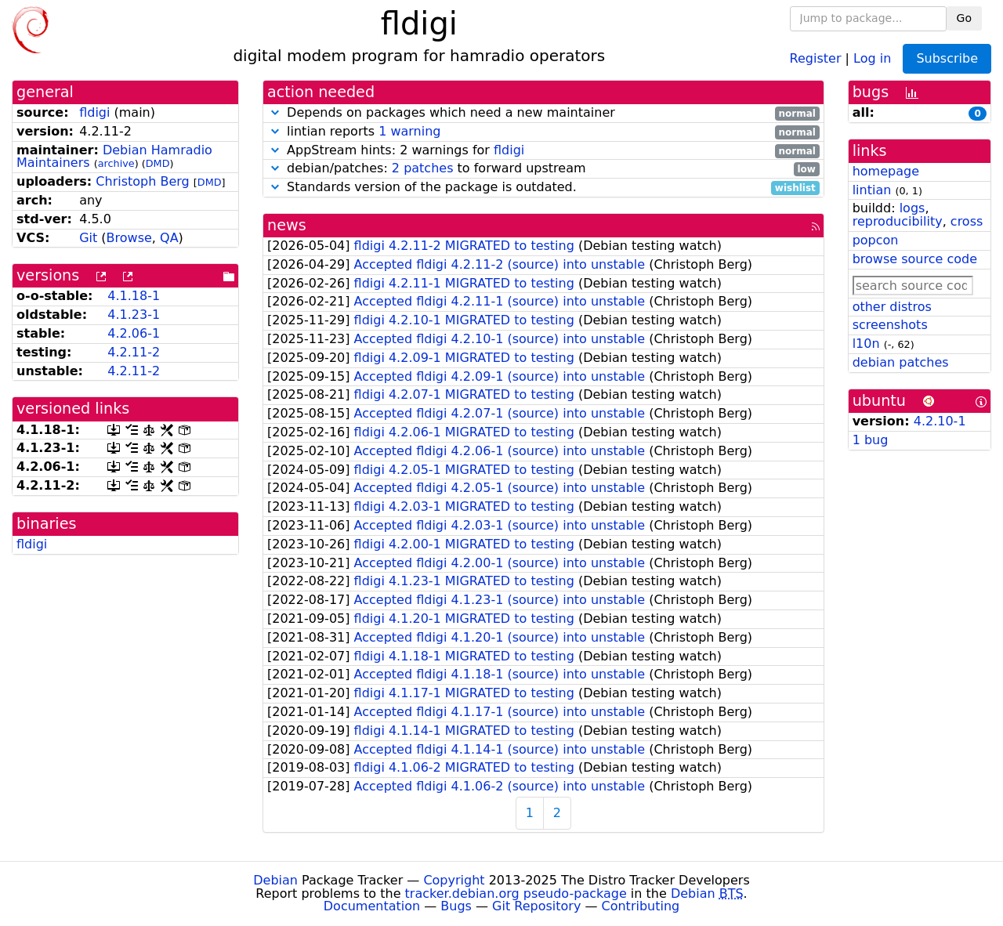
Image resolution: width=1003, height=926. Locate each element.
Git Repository (536, 906)
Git (88, 237)
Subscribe (947, 58)
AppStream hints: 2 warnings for (543, 150)
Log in (872, 57)
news (286, 225)
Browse (129, 237)
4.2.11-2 (133, 352)
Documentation (372, 906)
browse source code (915, 258)
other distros (892, 306)
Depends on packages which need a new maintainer (543, 113)
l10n (866, 343)
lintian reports (543, 132)
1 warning (409, 131)
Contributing (641, 906)
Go (964, 18)
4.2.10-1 (940, 421)
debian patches (901, 362)
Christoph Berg (142, 181)
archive (116, 163)
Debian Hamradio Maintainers (114, 157)
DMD (158, 163)
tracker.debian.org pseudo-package (516, 893)
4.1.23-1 (133, 314)
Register (816, 57)
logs (912, 208)
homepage (886, 171)
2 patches (423, 168)
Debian (275, 880)
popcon (876, 240)
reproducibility (898, 221)
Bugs (456, 906)
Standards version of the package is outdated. (543, 187)
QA (169, 237)
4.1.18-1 (133, 295)
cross (966, 221)
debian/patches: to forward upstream (543, 168)
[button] (275, 112)
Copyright (453, 880)
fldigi (94, 112)
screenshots (890, 324)
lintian (872, 190)
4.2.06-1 (133, 333)
